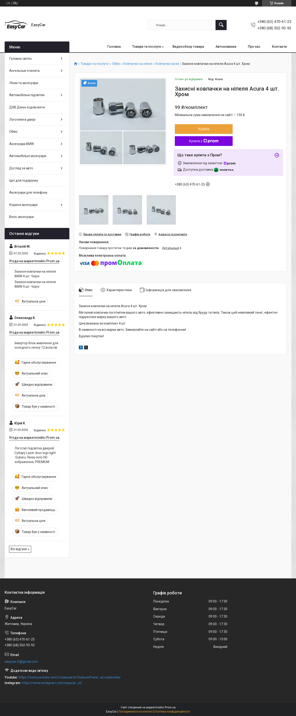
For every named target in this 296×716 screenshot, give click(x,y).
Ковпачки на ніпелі (137, 64)
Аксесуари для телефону (28, 192)
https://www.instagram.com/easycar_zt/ (52, 683)
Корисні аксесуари (23, 205)
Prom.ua (170, 707)
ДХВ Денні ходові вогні (27, 107)
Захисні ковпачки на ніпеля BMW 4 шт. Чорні (35, 274)
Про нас (254, 46)
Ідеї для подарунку (23, 180)
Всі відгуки (19, 549)
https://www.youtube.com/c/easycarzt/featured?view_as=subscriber (70, 677)
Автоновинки (226, 46)
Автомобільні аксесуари (27, 156)
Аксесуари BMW (21, 144)
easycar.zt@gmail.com (21, 661)
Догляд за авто (21, 168)
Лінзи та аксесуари (23, 83)
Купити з (204, 141)
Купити (203, 129)
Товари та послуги (146, 46)
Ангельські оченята (24, 71)
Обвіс (116, 64)
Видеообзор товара (188, 46)
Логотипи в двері (22, 119)
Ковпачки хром (167, 64)
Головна (114, 46)
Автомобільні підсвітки (26, 95)
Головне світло (20, 58)
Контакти (279, 46)
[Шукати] (221, 25)
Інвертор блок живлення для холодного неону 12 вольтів (36, 345)
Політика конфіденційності (172, 711)
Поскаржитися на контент (136, 711)
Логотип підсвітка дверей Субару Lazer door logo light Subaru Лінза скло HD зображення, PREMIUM (35, 455)
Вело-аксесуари (21, 217)
